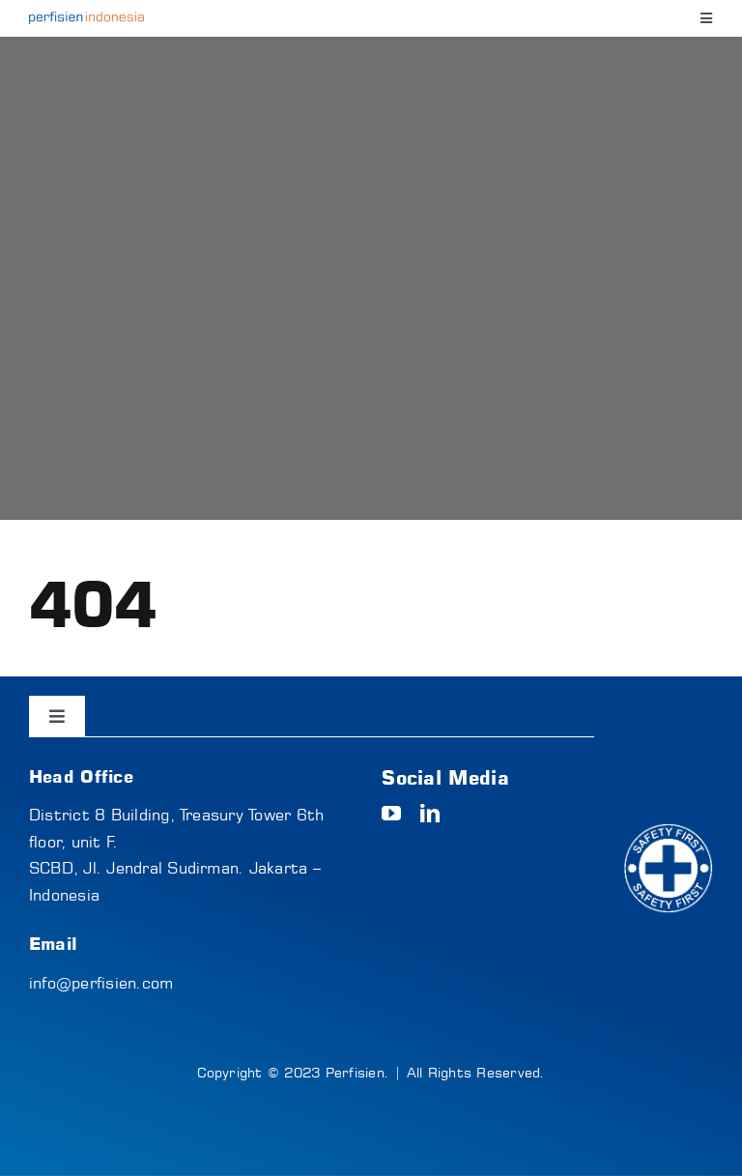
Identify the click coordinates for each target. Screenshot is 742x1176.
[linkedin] (430, 813)
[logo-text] (86, 19)
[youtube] (391, 813)
